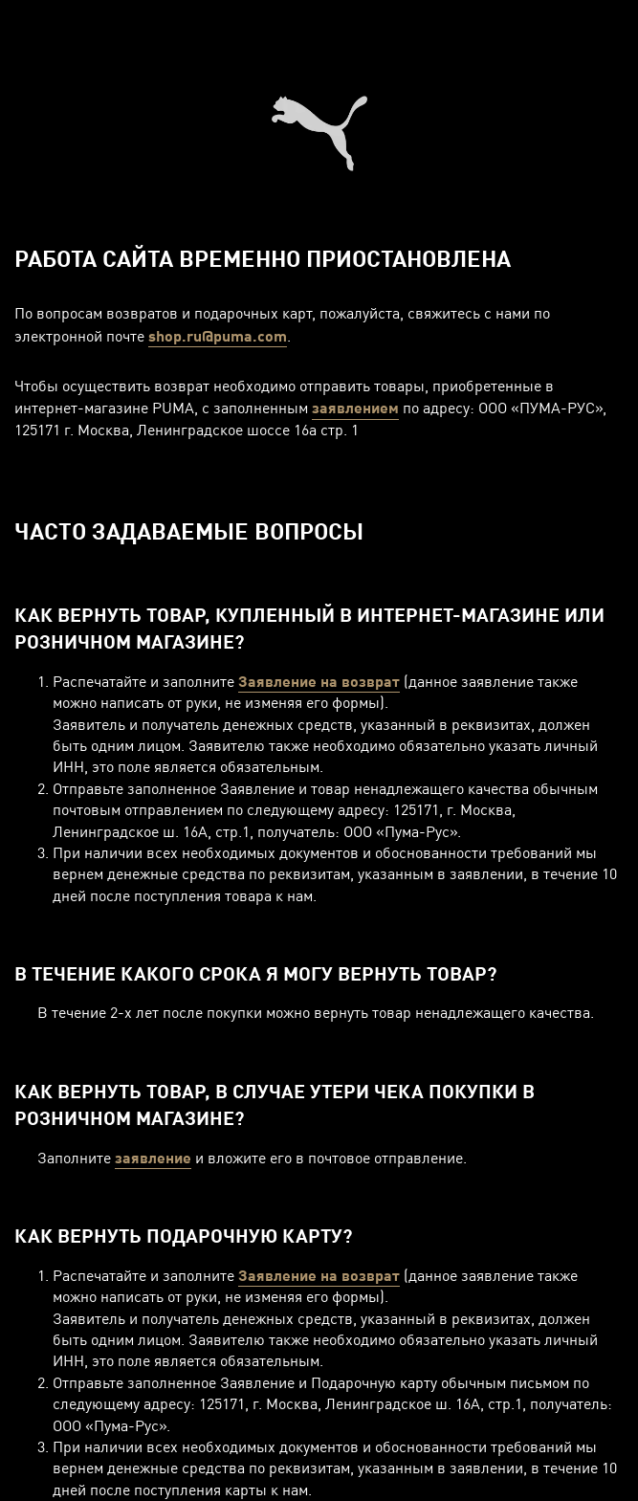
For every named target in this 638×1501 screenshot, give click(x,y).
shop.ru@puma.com (217, 335)
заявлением (355, 407)
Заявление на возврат (319, 681)
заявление (153, 1157)
